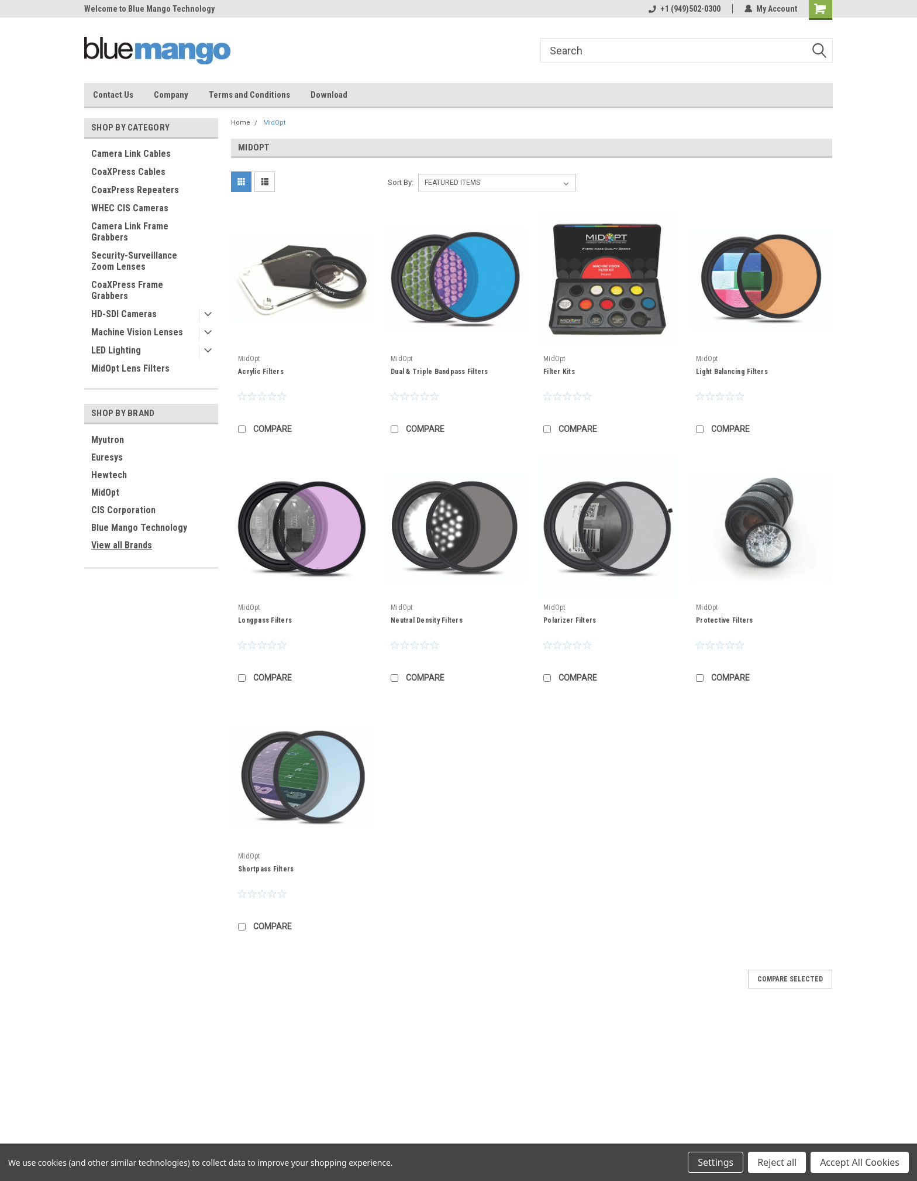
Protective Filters (724, 620)
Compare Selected (790, 979)
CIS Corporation (123, 510)
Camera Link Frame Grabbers (129, 232)
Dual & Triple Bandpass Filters (439, 372)
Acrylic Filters (261, 372)
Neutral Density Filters (427, 620)
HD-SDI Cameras (124, 314)
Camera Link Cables (131, 153)
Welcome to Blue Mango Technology (149, 8)
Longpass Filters (265, 620)
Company (171, 95)
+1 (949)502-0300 (684, 8)
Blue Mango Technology (139, 527)
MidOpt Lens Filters (130, 368)
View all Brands (121, 545)
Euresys (107, 457)
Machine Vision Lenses (137, 332)
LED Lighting (116, 350)
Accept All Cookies (859, 1162)
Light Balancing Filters (732, 372)
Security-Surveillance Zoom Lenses (134, 261)
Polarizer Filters (569, 620)
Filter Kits (559, 372)
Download (329, 95)
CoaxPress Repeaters (135, 189)
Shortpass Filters (266, 869)
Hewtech (109, 474)
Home (240, 122)
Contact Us (113, 95)
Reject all (777, 1162)
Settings (715, 1162)
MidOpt (105, 492)
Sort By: (400, 182)
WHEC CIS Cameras (129, 208)
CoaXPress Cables (128, 171)
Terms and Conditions (249, 95)
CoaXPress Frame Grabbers (127, 290)
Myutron (107, 439)
